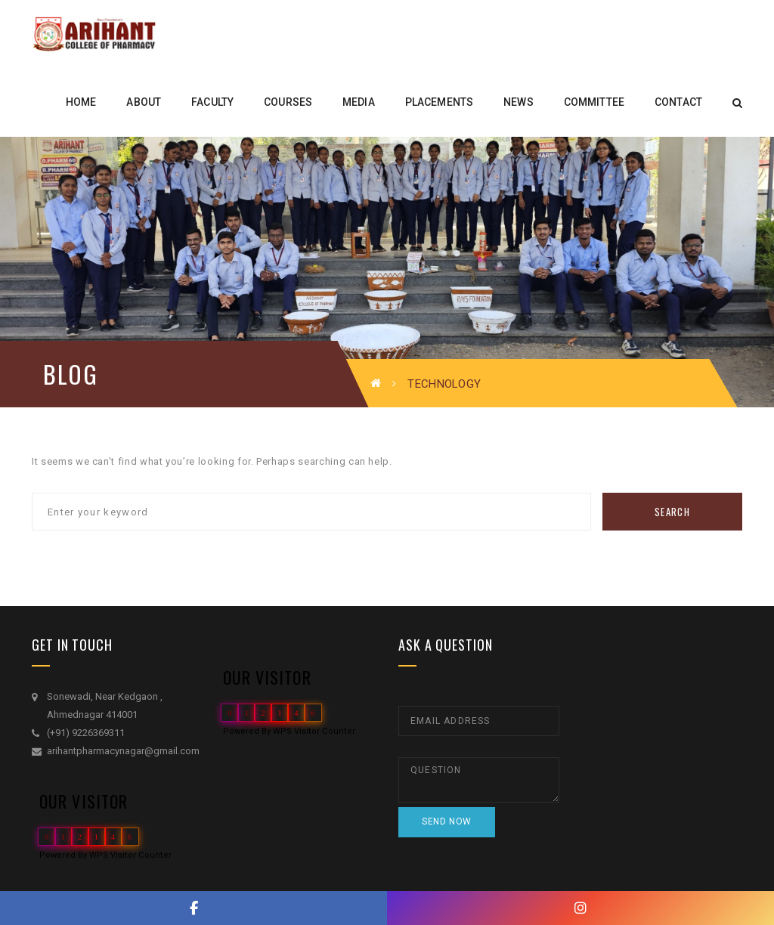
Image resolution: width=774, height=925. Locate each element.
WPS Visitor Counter (130, 855)
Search (672, 511)
